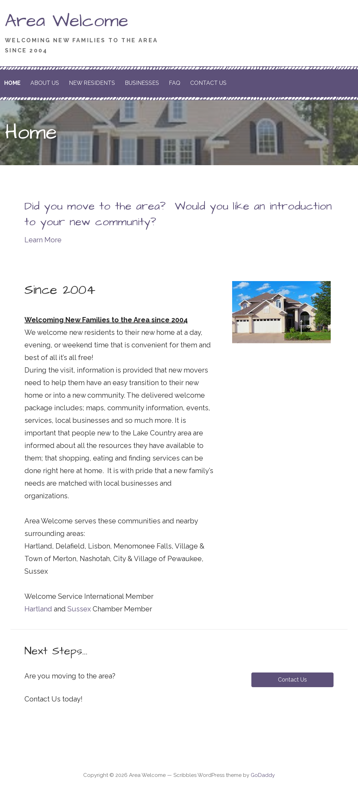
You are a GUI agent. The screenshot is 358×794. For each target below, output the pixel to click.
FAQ (174, 83)
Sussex (79, 609)
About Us (44, 83)
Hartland (38, 609)
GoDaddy (263, 775)
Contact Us (208, 83)
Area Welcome (66, 21)
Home (12, 83)
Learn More (43, 240)
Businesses (142, 83)
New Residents (92, 83)
